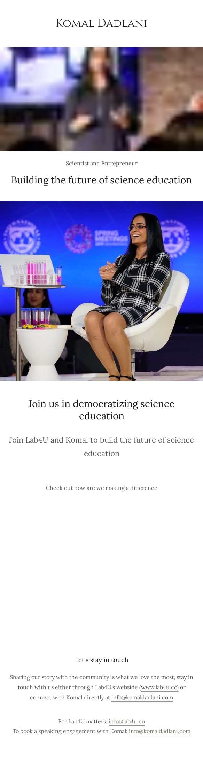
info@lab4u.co (127, 721)
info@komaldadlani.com (142, 697)
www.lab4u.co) (160, 687)
